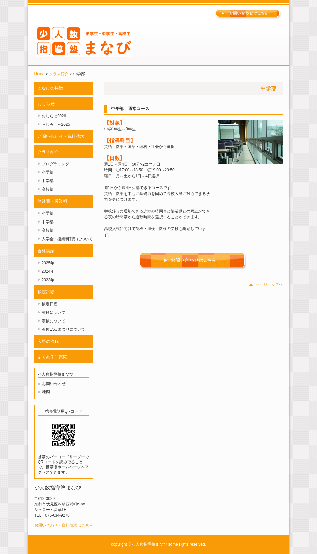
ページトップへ (269, 284)
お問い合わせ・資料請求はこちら (63, 525)
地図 (46, 391)
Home (39, 74)
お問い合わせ (54, 383)
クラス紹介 (59, 74)
